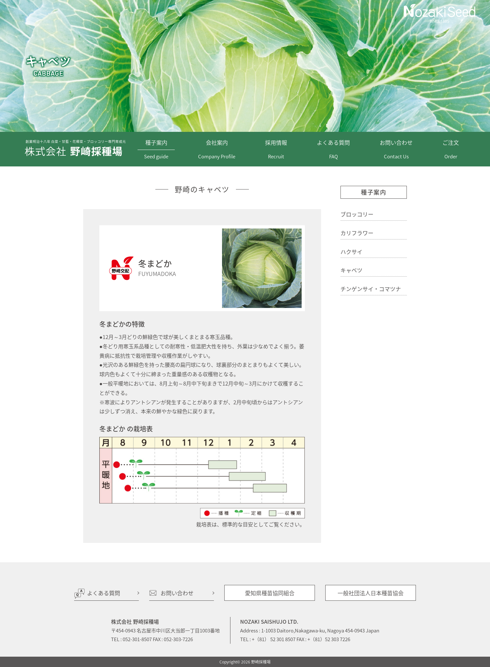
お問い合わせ (177, 593)
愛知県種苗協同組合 (270, 593)
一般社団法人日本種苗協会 (371, 593)
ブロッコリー (356, 214)
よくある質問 (103, 593)
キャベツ (351, 270)
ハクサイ (351, 252)
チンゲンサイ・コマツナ (370, 289)
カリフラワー (356, 233)
